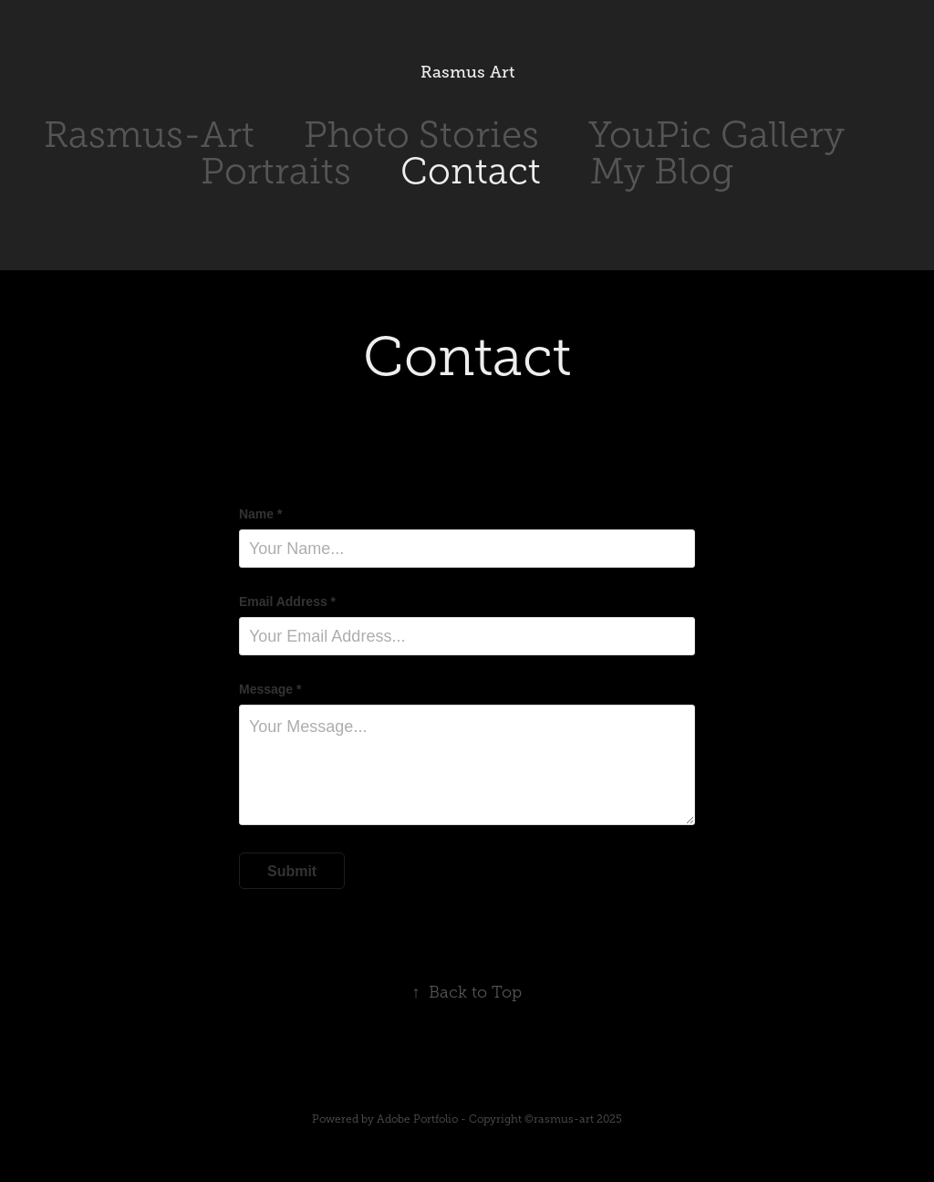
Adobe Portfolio (417, 1119)
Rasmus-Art (149, 134)
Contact (470, 171)
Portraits (276, 171)
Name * (260, 513)
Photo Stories (421, 134)
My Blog (661, 171)
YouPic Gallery (716, 134)
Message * (270, 689)
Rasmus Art (467, 72)
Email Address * (287, 601)
